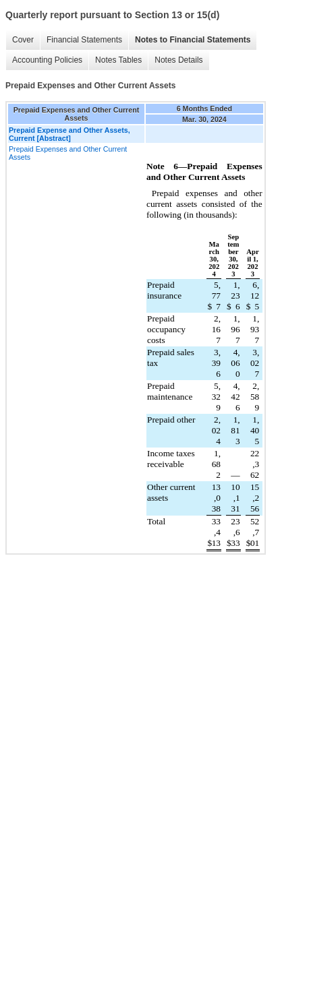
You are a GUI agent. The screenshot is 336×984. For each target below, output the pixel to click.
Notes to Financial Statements (192, 39)
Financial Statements (84, 39)
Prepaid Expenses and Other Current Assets (68, 153)
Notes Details (178, 60)
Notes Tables (118, 60)
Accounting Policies (47, 60)
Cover (23, 39)
